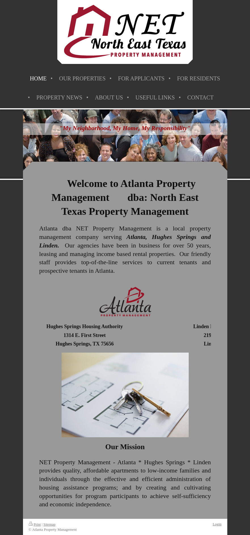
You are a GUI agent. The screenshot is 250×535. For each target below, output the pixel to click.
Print (35, 524)
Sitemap (49, 524)
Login (217, 524)
